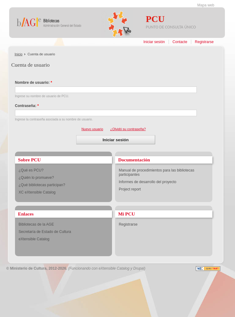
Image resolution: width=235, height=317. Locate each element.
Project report (130, 189)
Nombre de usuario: (33, 82)
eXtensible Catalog (34, 239)
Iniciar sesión (154, 42)
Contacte (180, 42)
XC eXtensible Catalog (37, 192)
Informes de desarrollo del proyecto (147, 182)
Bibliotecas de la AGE (36, 224)
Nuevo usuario (92, 129)
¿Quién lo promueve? (36, 177)
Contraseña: (27, 106)
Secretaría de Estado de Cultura (45, 232)
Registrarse (204, 42)
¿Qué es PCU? (31, 170)
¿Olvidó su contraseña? (128, 129)
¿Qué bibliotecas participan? (42, 185)
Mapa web (205, 5)
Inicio (19, 54)
